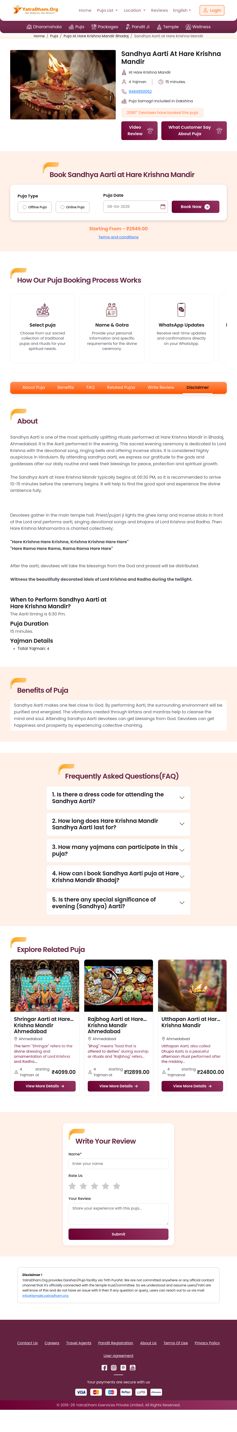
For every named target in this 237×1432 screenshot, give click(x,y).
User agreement (118, 1355)
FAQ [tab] (90, 387)
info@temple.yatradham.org (45, 1295)
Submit (118, 1234)
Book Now (195, 207)
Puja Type (28, 196)
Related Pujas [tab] (121, 387)
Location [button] (133, 10)
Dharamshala (47, 27)
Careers (52, 1343)
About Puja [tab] (33, 387)
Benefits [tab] (65, 387)
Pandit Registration (115, 1343)
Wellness (201, 27)
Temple (171, 27)
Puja (79, 27)
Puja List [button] (105, 10)
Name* (75, 1154)
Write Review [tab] (161, 387)
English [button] (180, 10)
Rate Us (76, 1175)
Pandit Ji (141, 27)
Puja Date (113, 195)
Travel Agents (78, 1343)
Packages (108, 27)
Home (85, 10)
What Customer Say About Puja (195, 130)
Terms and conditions (118, 237)
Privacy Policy (207, 1343)
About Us (148, 1343)
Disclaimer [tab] (198, 387)
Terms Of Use (176, 1343)
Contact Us (27, 1343)
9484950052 (140, 91)
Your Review (80, 1198)
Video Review (140, 130)
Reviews (159, 10)
